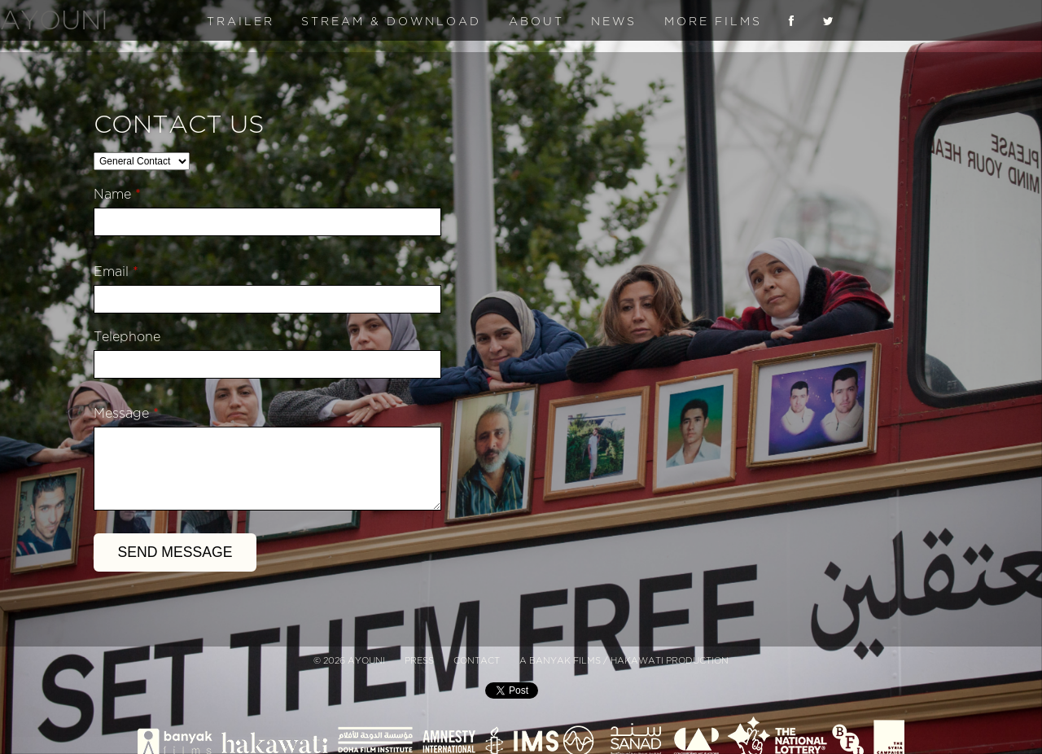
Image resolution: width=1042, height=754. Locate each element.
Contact (476, 660)
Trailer (240, 21)
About (536, 21)
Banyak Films (565, 660)
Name (117, 194)
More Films (713, 21)
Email (116, 271)
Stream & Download (391, 21)
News (614, 21)
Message (126, 413)
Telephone (127, 337)
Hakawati (637, 660)
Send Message (175, 552)
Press (419, 660)
